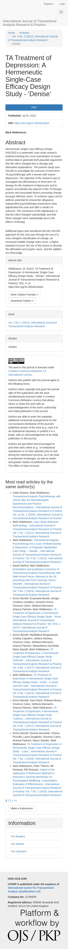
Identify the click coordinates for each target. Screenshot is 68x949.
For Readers (18, 836)
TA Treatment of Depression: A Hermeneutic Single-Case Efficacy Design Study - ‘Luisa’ (37, 748)
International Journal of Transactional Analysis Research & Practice (29, 22)
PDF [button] (34, 107)
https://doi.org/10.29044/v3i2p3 (31, 123)
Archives (24, 32)
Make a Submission (22, 808)
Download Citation (22, 300)
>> (15, 800)
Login (62, 3)
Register (48, 3)
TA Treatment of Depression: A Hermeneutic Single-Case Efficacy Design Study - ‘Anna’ (37, 613)
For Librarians (19, 851)
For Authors (17, 843)
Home (11, 32)
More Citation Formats (24, 294)
